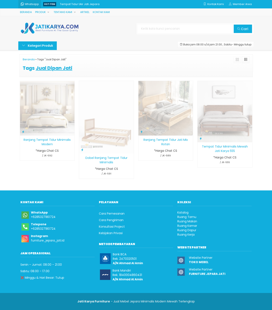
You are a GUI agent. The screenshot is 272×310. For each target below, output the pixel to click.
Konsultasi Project (112, 226)
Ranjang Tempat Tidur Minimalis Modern (47, 142)
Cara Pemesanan (112, 213)
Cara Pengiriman (111, 220)
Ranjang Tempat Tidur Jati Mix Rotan (165, 142)
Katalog (182, 212)
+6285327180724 (43, 217)
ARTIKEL (84, 12)
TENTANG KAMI (63, 12)
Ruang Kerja (186, 234)
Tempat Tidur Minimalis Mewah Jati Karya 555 (225, 148)
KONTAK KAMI (101, 12)
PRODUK (40, 12)
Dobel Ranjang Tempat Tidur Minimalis (106, 160)
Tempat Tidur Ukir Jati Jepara (80, 4)
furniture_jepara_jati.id (47, 240)
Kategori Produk (37, 46)
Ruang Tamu (186, 217)
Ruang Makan (187, 221)
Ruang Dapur (186, 230)
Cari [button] (242, 28)
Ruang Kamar (187, 226)
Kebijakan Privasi (111, 233)
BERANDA (26, 12)
